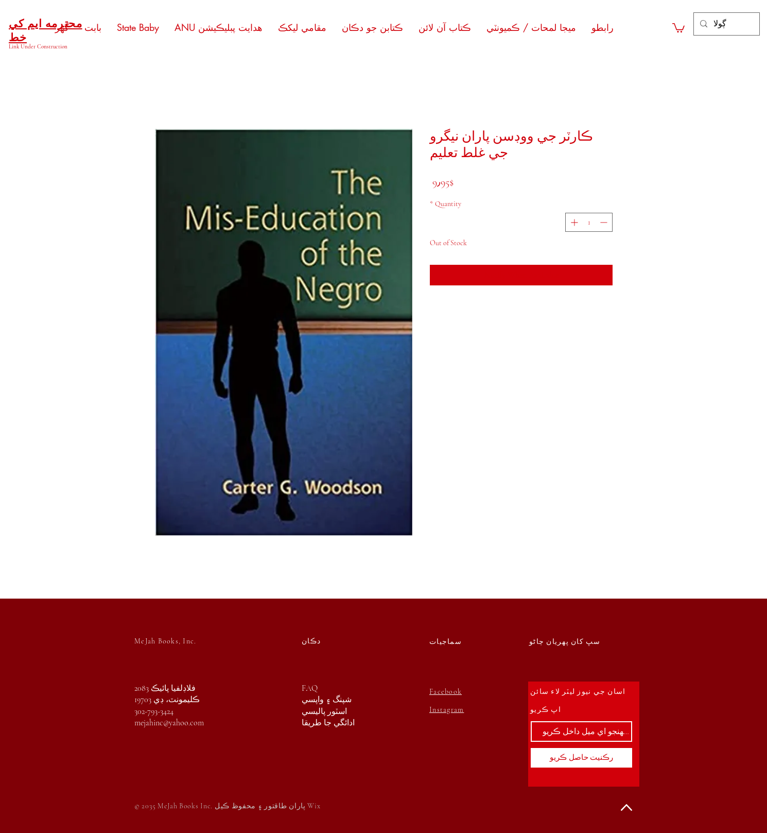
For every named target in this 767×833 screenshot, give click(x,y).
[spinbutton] (589, 222)
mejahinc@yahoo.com (169, 723)
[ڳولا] (725, 24)
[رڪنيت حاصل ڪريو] (581, 757)
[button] (678, 27)
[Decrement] (604, 222)
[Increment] (573, 222)
